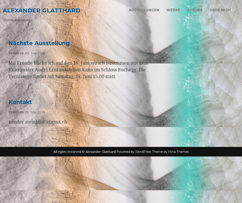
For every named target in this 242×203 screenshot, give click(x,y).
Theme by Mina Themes (170, 152)
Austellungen (144, 10)
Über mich (220, 10)
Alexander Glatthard (41, 10)
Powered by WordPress (134, 152)
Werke (173, 10)
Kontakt (20, 102)
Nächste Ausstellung (39, 43)
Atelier (195, 10)
